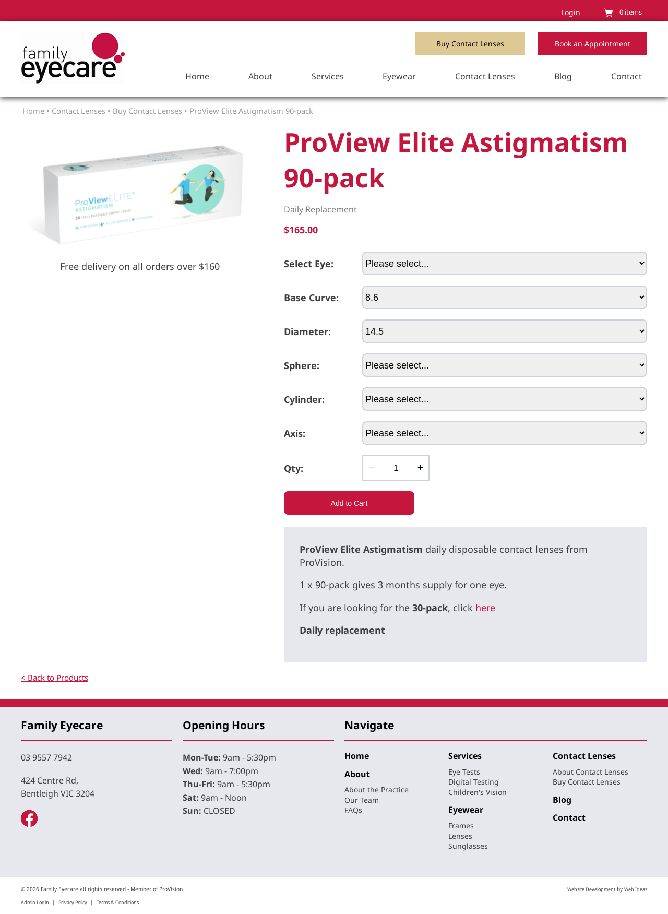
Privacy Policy (72, 902)
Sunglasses (468, 846)
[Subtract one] (371, 468)
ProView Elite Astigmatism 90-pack (251, 110)
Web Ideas (635, 889)
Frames (461, 825)
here (485, 607)
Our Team (361, 800)
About (260, 76)
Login (570, 12)
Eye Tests (464, 772)
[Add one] (420, 468)
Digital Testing (473, 782)
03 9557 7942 (46, 757)
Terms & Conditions (118, 902)
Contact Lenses (485, 76)
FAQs (353, 810)
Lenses (460, 836)
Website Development (591, 889)
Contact (626, 76)
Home (197, 76)
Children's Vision (477, 792)
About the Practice (376, 789)
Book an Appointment (592, 44)
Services (328, 76)
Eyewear (399, 76)
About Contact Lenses (590, 772)
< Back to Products (54, 677)
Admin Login (35, 902)
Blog (563, 76)
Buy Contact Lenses (470, 44)
